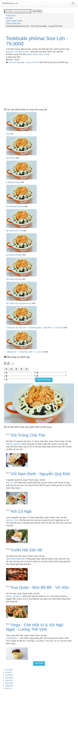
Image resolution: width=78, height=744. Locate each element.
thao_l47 (9, 483)
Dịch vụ (8, 688)
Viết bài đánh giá (44, 380)
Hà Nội (47, 54)
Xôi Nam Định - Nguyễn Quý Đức (41, 474)
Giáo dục (9, 686)
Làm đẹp (9, 678)
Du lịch (8, 672)
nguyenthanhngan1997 (15, 559)
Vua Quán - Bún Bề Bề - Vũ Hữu (40, 587)
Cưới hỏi (9, 675)
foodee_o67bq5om (14, 596)
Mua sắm (9, 683)
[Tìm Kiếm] (36, 11)
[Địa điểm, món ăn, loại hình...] (17, 11)
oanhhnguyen (11, 638)
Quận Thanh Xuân (35, 54)
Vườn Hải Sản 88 (26, 550)
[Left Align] (6, 369)
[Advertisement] (39, 83)
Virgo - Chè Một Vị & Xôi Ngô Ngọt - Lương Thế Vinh (34, 627)
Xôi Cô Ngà (21, 511)
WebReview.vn (10, 3)
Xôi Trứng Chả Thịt (28, 435)
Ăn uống (8, 670)
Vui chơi (8, 680)
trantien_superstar (13, 444)
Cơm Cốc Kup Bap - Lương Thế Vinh (24, 62)
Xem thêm (39, 663)
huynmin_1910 (12, 520)
